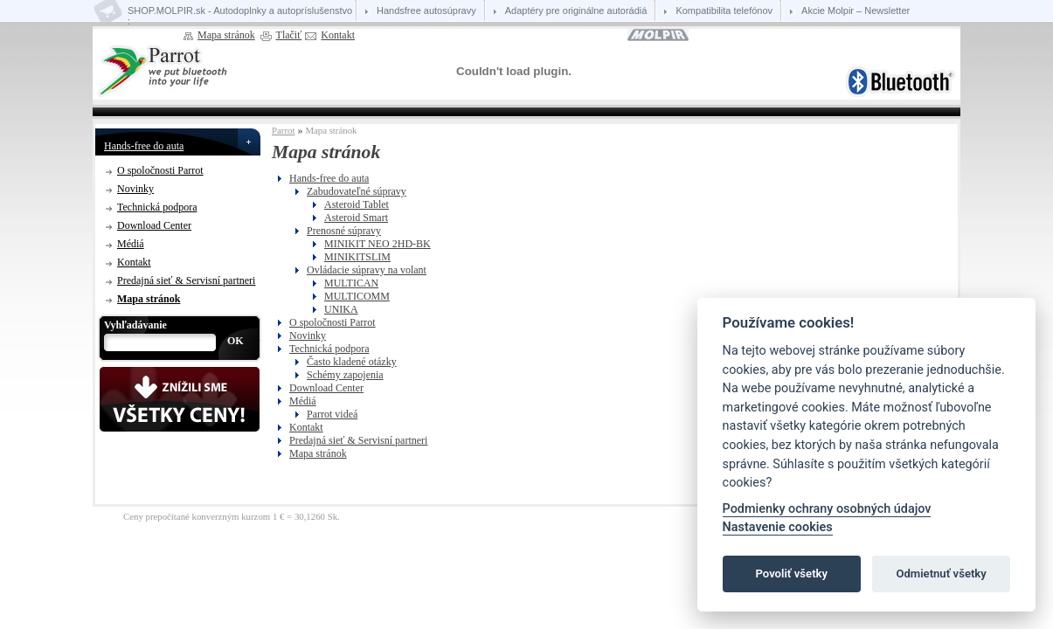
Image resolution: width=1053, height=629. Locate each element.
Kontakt (338, 35)
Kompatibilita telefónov (723, 10)
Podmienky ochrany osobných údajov (827, 508)
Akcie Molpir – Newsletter (855, 10)
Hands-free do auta (144, 146)
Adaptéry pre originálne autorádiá (576, 10)
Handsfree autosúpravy (426, 10)
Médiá (130, 244)
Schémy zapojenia (345, 375)
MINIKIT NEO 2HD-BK (377, 244)
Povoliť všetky (792, 573)
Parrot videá (332, 414)
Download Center (154, 225)
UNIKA (341, 309)
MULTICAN (351, 283)
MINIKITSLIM (357, 257)
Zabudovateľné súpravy (356, 191)
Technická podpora (157, 207)
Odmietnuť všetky (941, 573)
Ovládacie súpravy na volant (366, 270)
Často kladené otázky (352, 362)
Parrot (283, 130)
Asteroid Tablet (356, 204)
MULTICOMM (357, 296)
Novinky (135, 189)
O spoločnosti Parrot (160, 170)
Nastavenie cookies (778, 527)
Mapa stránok (226, 35)
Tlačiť (289, 35)
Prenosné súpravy (344, 231)
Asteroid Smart (356, 217)
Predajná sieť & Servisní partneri (186, 280)
